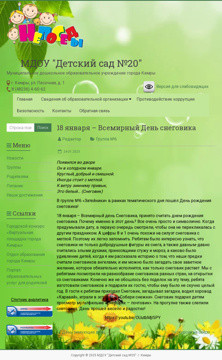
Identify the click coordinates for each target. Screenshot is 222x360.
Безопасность (30, 110)
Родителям (17, 176)
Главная (24, 99)
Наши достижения (25, 195)
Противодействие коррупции (166, 99)
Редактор (71, 139)
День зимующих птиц (81, 332)
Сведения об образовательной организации (84, 99)
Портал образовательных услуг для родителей (27, 276)
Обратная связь (94, 110)
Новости (15, 158)
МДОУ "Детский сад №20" (81, 63)
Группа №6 (106, 139)
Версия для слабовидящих (182, 86)
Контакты (61, 110)
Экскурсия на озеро (193, 332)
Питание (15, 185)
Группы (14, 167)
